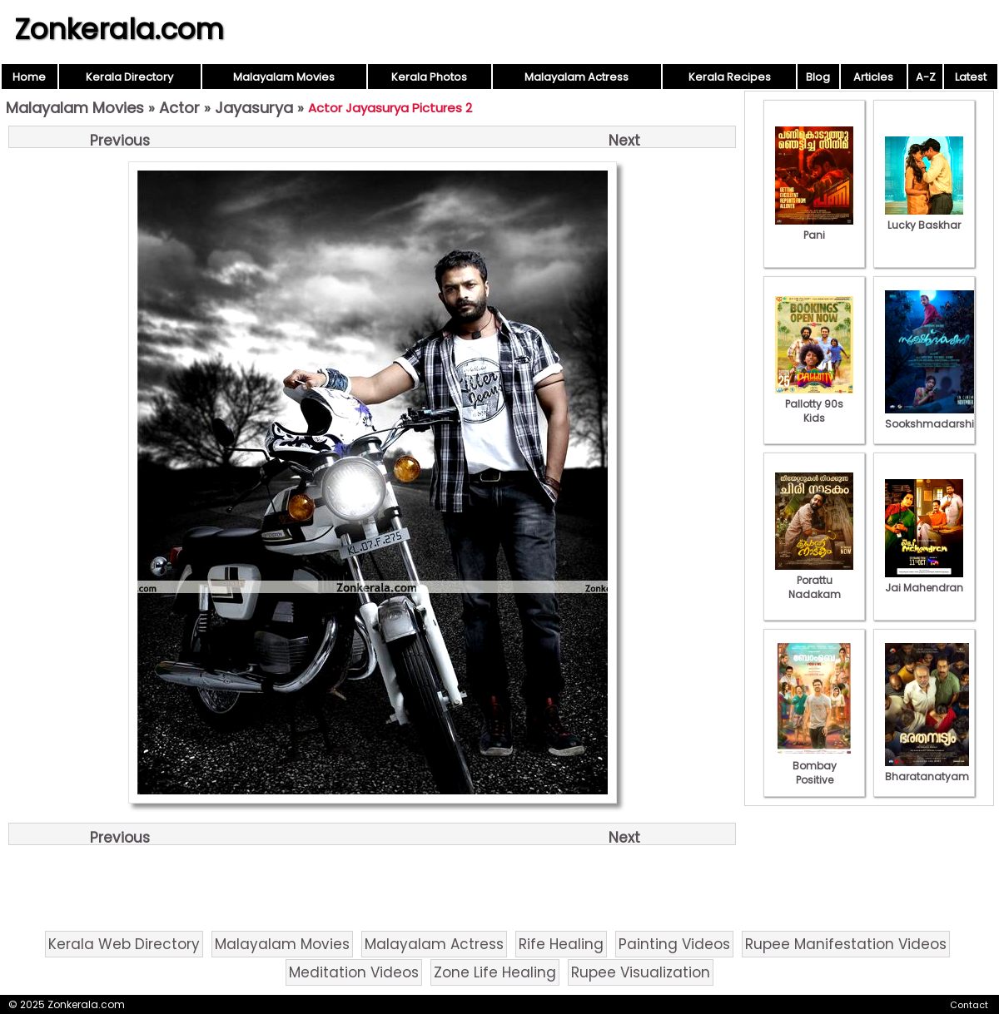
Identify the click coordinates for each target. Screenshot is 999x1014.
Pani (814, 228)
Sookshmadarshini (934, 417)
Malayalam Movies (284, 77)
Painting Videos (674, 944)
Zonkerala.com (119, 29)
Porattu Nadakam (814, 580)
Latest (971, 77)
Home (29, 77)
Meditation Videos (354, 972)
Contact (969, 1005)
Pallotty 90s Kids (814, 404)
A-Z (926, 77)
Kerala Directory (129, 77)
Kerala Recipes (729, 77)
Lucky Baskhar (924, 218)
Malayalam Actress (576, 77)
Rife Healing (561, 944)
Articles (873, 77)
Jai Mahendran (924, 580)
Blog (818, 77)
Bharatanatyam (927, 769)
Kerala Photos (429, 77)
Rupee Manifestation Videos (846, 944)
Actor (179, 107)
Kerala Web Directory (124, 944)
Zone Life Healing (495, 972)
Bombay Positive (814, 765)
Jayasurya (254, 107)
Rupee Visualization (640, 972)
